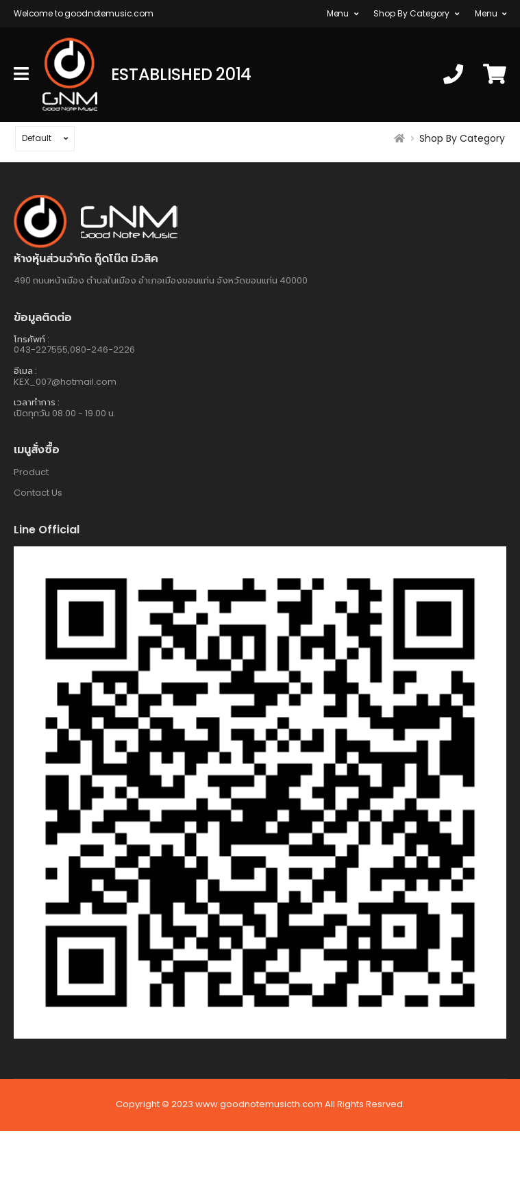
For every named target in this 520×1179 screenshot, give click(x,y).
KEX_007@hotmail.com (65, 381)
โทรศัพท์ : (31, 339)
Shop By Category (411, 13)
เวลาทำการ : (37, 402)
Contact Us (38, 492)
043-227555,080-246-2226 (74, 349)
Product (31, 472)
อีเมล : (25, 370)
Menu (338, 13)
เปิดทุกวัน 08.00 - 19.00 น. (65, 413)
